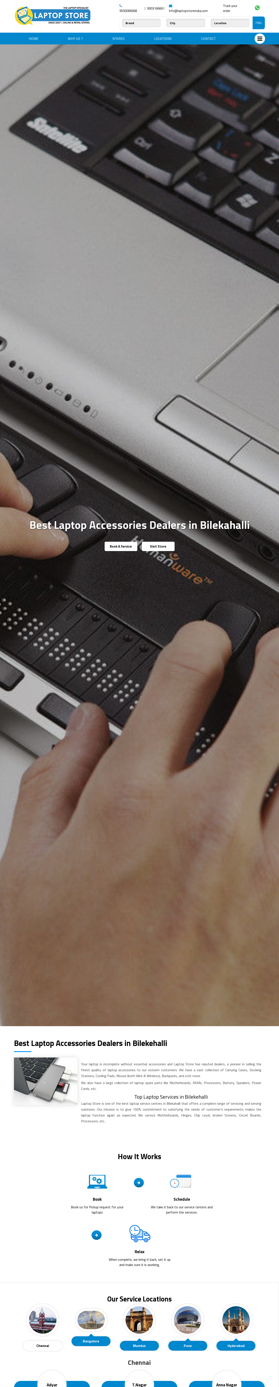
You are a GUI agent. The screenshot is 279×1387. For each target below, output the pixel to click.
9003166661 (156, 8)
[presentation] (42, 1320)
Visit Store (158, 546)
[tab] (42, 1327)
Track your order (230, 8)
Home (33, 38)
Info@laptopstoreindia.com (188, 8)
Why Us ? (75, 38)
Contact (208, 38)
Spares (118, 38)
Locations (163, 38)
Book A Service (121, 546)
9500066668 (128, 8)
